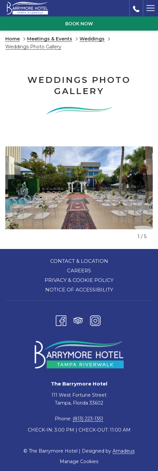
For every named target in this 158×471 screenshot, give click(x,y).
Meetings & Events (49, 39)
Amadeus (123, 451)
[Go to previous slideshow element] (13, 183)
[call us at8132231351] (136, 8)
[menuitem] (79, 262)
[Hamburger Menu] (150, 8)
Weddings (92, 39)
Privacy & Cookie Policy (79, 280)
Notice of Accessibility (79, 289)
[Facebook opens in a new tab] (61, 319)
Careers (79, 270)
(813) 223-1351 (88, 419)
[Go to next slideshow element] (144, 183)
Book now (79, 23)
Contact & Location (79, 261)
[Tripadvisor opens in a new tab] (78, 319)
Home (12, 39)
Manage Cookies (79, 461)
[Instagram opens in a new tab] (95, 319)
